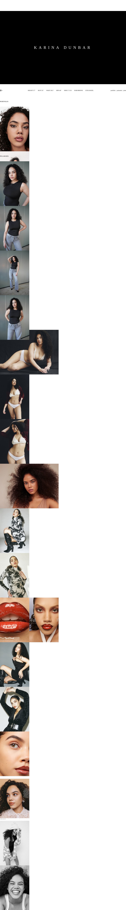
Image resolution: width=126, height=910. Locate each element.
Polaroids (119, 90)
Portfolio (113, 90)
